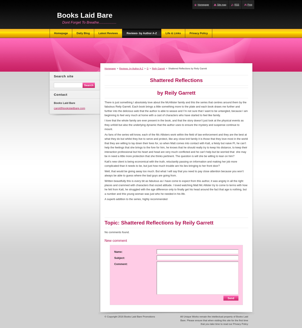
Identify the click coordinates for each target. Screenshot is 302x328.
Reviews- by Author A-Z (131, 68)
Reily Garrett (158, 68)
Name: (118, 251)
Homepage (110, 68)
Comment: (121, 264)
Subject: (119, 257)
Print (250, 4)
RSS (236, 4)
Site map (221, 4)
